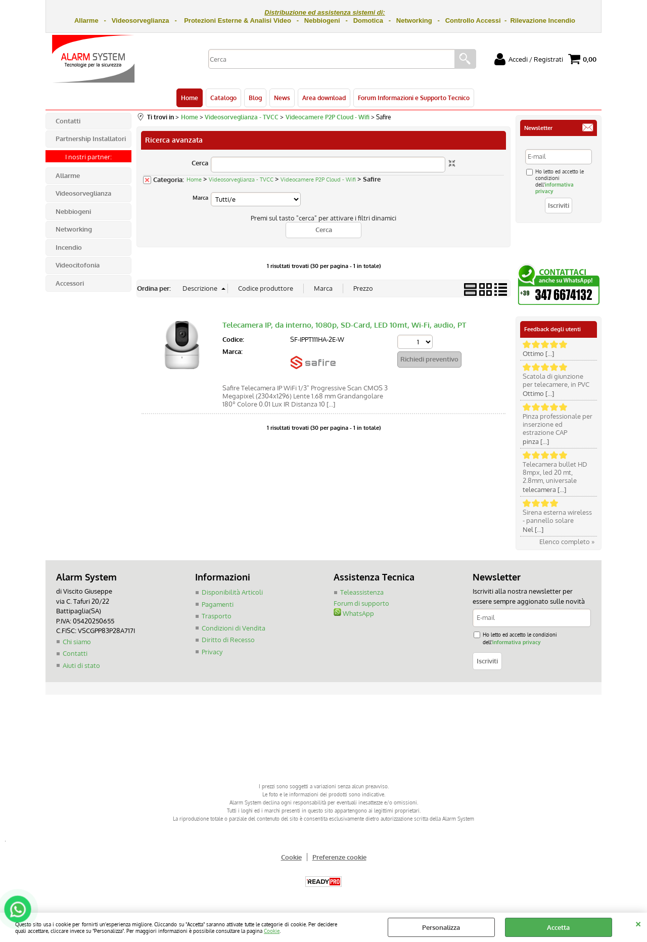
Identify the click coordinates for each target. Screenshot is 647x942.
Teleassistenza (362, 592)
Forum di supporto (361, 603)
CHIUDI (638, 923)
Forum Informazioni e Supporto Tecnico (414, 98)
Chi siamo (77, 642)
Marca (200, 197)
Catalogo (223, 98)
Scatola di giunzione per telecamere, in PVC (556, 380)
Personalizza (441, 927)
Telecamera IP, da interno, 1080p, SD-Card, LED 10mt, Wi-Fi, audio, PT (344, 325)
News (282, 98)
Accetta (558, 927)
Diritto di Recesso (228, 640)
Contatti (75, 653)
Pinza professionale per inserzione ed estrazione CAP (557, 424)
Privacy (212, 652)
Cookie (272, 930)
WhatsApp (354, 613)
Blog (255, 98)
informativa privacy (516, 642)
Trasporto (217, 616)
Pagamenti (218, 604)
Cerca (200, 163)
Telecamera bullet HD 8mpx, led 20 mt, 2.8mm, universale (555, 472)
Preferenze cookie (339, 857)
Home (189, 98)
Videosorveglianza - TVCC (241, 179)
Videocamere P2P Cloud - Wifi (318, 179)
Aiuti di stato (81, 665)
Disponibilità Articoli (232, 592)
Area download (324, 98)
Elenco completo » (566, 541)
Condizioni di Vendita (233, 628)
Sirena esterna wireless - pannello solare (557, 516)
